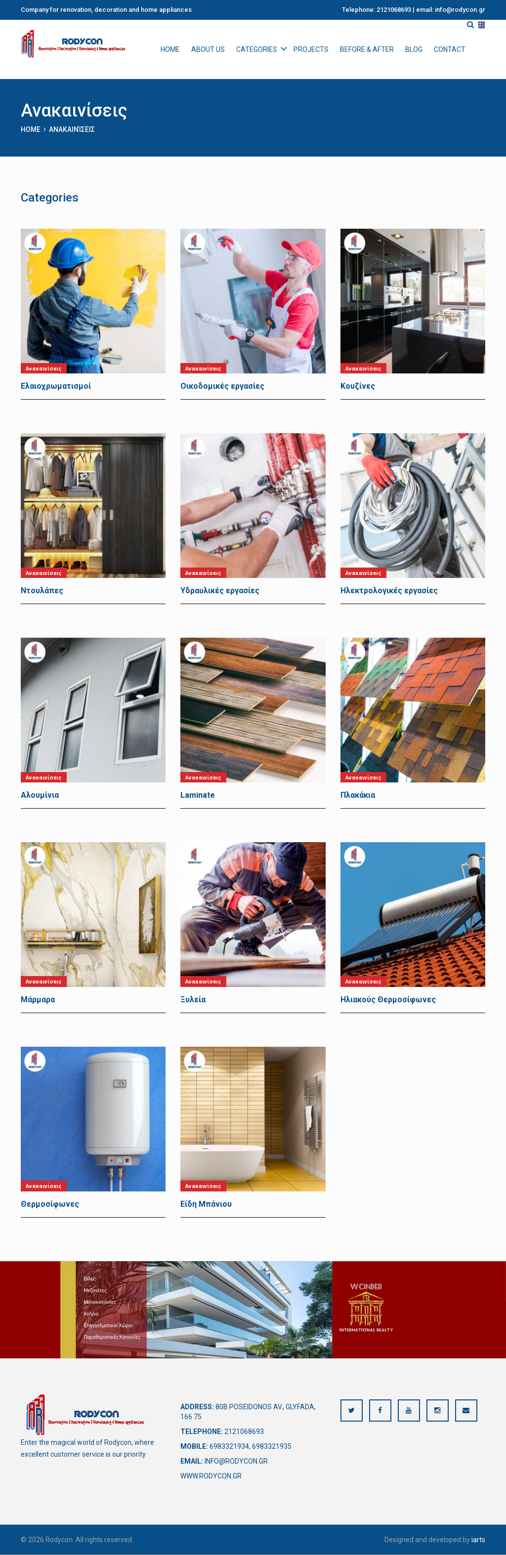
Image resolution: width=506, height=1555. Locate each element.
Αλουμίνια (40, 795)
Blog (413, 49)
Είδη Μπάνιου (206, 1204)
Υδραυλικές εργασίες (219, 590)
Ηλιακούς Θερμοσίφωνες (388, 999)
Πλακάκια (357, 795)
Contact (449, 49)
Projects (311, 49)
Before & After (367, 49)
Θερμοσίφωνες (50, 1204)
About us (208, 49)
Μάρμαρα (38, 999)
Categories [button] (256, 49)
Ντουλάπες (42, 590)
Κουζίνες (357, 386)
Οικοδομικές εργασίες (222, 386)
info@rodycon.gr (236, 1461)
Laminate (197, 795)
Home (170, 49)
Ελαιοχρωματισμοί (56, 386)
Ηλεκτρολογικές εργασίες (389, 590)
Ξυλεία (193, 999)
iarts (478, 1540)
